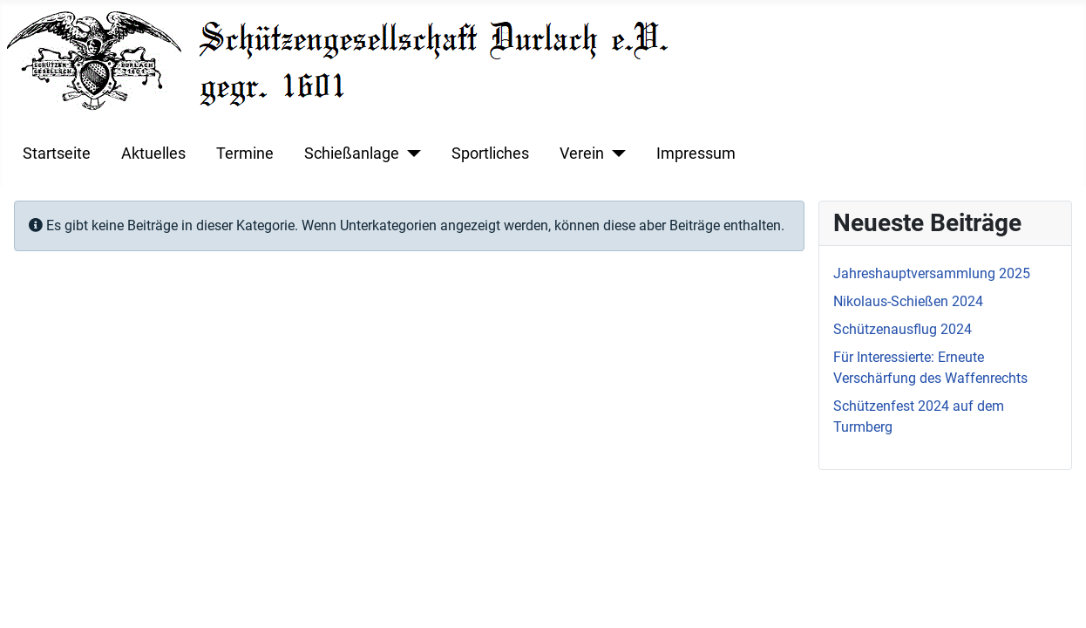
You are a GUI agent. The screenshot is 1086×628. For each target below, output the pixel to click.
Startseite (57, 153)
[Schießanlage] (410, 153)
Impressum (696, 153)
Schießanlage (351, 153)
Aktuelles (153, 153)
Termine (245, 153)
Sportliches (490, 153)
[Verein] (615, 153)
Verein (582, 153)
